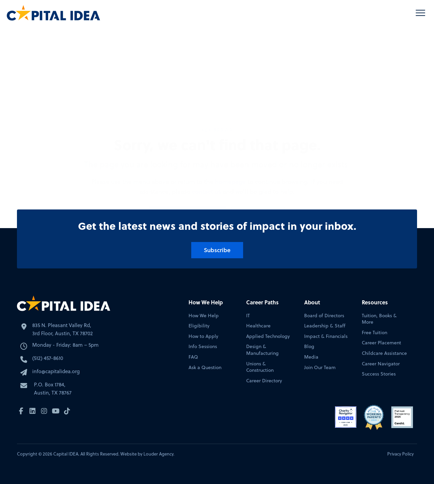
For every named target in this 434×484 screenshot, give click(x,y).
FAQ (193, 357)
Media (311, 357)
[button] (420, 13)
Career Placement (381, 343)
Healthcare (258, 326)
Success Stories (379, 374)
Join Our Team (320, 367)
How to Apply (203, 336)
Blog (309, 346)
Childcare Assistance (384, 353)
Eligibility (199, 326)
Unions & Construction (260, 367)
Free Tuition (374, 332)
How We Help (204, 315)
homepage (230, 124)
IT (248, 315)
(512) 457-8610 (47, 358)
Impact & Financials (326, 336)
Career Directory (264, 381)
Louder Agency (158, 454)
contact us (206, 134)
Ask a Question (205, 367)
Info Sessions (203, 346)
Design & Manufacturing (262, 350)
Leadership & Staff (324, 326)
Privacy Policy (400, 454)
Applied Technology (268, 336)
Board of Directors (324, 315)
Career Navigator (381, 364)
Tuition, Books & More (379, 319)
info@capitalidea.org (56, 371)
